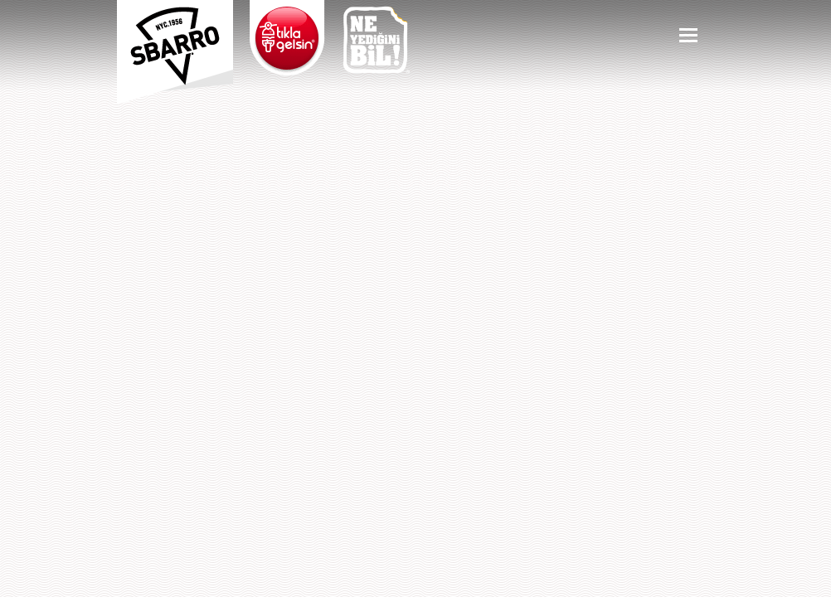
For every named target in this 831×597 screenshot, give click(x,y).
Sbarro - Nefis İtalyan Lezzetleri (175, 46)
